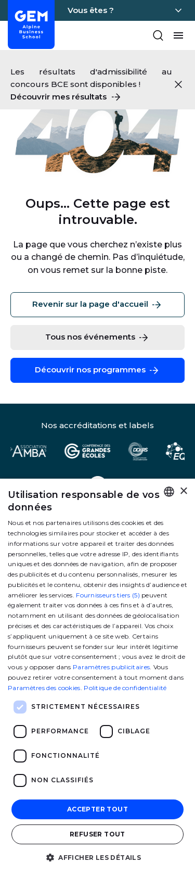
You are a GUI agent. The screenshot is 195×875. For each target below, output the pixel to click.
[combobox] (169, 491)
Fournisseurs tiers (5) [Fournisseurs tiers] (108, 595)
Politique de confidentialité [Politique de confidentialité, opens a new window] (125, 688)
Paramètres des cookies (44, 688)
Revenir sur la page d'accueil (97, 304)
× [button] (183, 491)
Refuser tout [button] (97, 834)
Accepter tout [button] (97, 809)
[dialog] (97, 677)
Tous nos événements (97, 337)
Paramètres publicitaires (111, 667)
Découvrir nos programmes (97, 370)
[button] (97, 857)
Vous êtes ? (91, 10)
